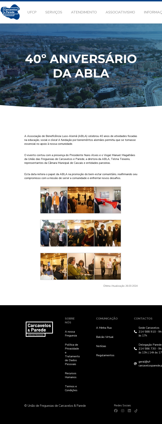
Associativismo (120, 12)
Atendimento (84, 12)
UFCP (31, 12)
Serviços (53, 12)
